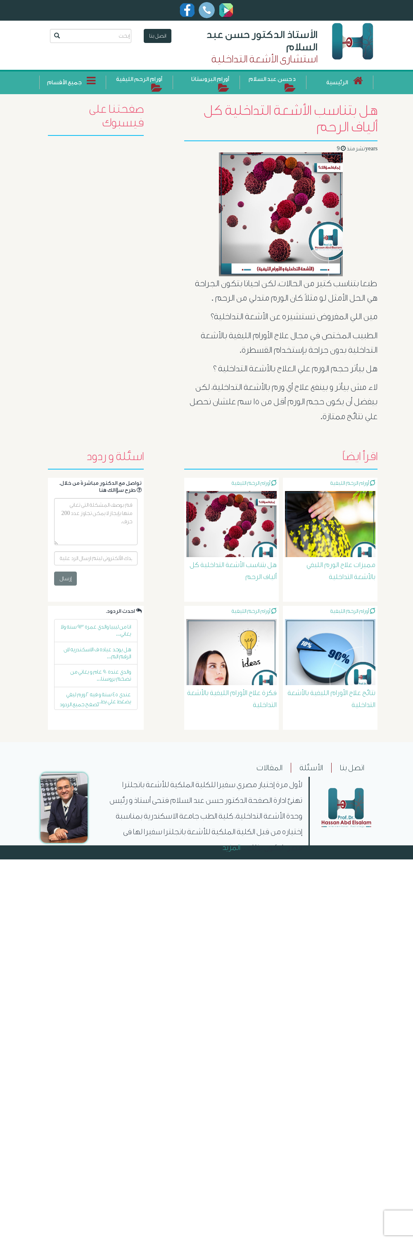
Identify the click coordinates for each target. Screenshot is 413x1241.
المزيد (231, 847)
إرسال (65, 578)
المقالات (269, 767)
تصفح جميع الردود (79, 704)
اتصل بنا (157, 36)
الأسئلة (311, 767)
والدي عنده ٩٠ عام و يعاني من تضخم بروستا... (100, 675)
